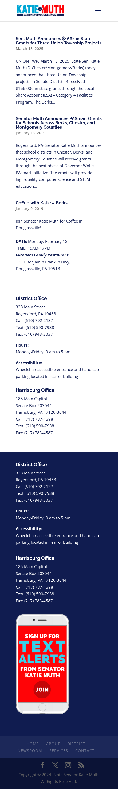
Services (58, 750)
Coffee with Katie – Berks (42, 202)
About (53, 743)
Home (33, 743)
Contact (85, 750)
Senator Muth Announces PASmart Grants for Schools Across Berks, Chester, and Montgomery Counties (59, 123)
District (76, 743)
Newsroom (30, 750)
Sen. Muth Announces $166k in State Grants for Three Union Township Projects (58, 40)
